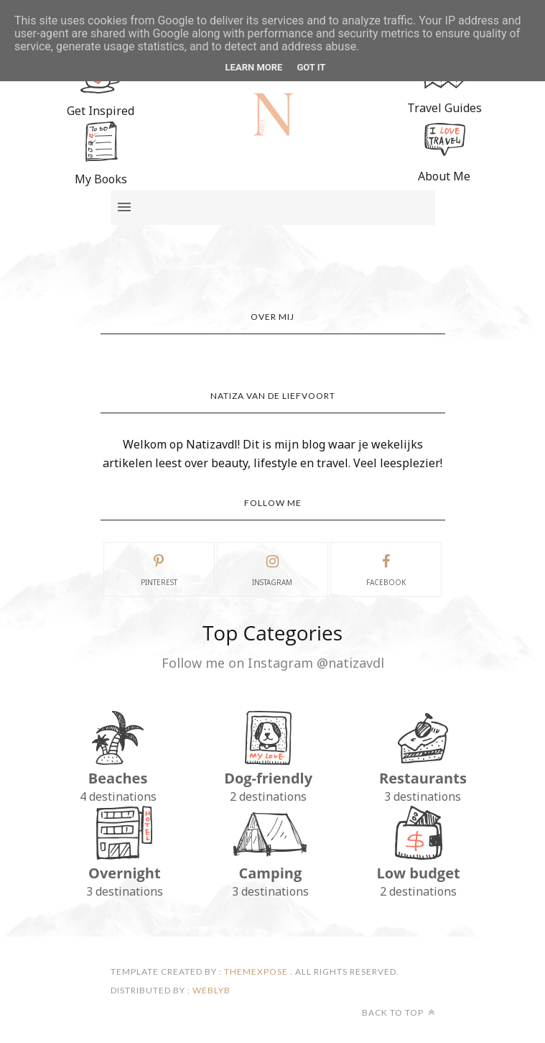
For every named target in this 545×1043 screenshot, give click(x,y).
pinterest (159, 568)
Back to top (398, 1012)
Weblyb (210, 990)
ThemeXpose (256, 971)
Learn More (254, 67)
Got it (311, 67)
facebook (386, 568)
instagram (272, 568)
